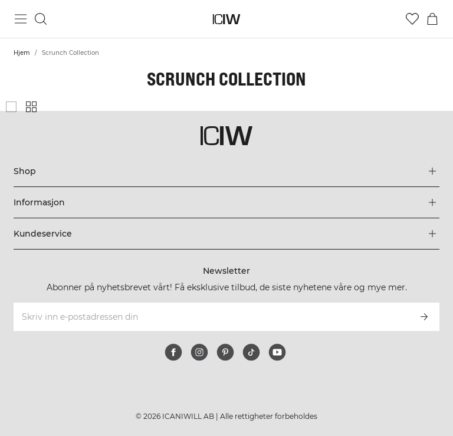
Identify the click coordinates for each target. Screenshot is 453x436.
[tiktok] (251, 352)
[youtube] (277, 352)
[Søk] (41, 19)
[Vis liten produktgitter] (31, 107)
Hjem (22, 53)
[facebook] (173, 352)
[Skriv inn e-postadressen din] (210, 317)
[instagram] (199, 352)
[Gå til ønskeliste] (412, 19)
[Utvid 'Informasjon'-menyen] (226, 202)
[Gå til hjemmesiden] (227, 19)
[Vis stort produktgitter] (11, 107)
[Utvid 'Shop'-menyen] (226, 171)
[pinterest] (225, 352)
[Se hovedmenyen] (21, 19)
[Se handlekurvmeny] (432, 19)
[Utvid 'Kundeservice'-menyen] (226, 233)
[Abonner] (424, 317)
